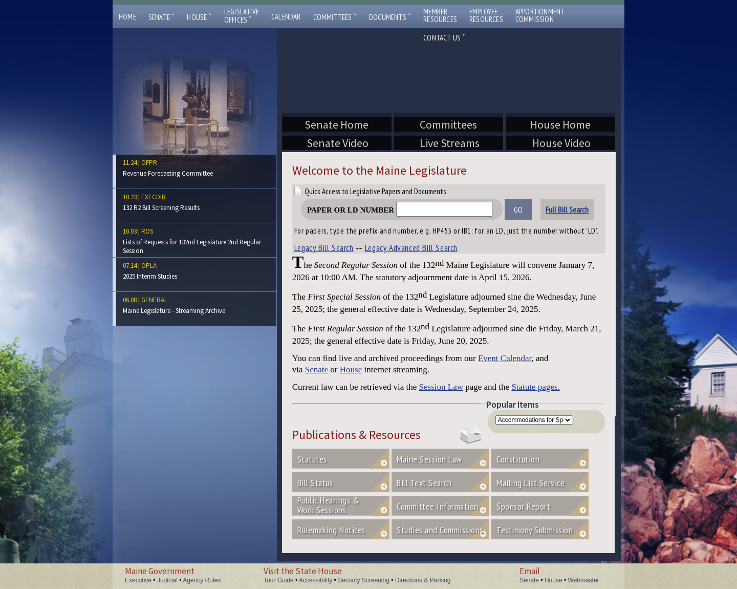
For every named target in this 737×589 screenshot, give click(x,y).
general (154, 300)
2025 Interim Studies (150, 276)
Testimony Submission (534, 530)
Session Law (441, 387)
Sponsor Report (523, 506)
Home (127, 16)
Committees (335, 17)
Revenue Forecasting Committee (168, 173)
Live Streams (448, 143)
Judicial (167, 580)
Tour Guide (279, 580)
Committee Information (438, 506)
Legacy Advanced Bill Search (411, 248)
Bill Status (315, 483)
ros (147, 231)
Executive (138, 580)
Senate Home (336, 124)
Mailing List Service (541, 483)
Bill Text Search (424, 483)
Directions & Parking (423, 580)
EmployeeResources (486, 15)
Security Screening (363, 580)
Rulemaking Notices (331, 530)
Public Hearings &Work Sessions (328, 505)
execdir (153, 197)
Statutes (312, 459)
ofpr (149, 162)
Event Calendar (505, 358)
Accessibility (315, 580)
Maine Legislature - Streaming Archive (174, 310)
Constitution (517, 459)
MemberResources (440, 15)
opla (149, 265)
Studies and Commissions (440, 530)
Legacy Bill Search (324, 248)
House (199, 17)
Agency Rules (202, 580)
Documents (390, 17)
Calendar (286, 16)
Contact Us (444, 37)
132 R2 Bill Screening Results (161, 207)
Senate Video (337, 143)
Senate (161, 17)
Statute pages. (535, 387)
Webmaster (583, 580)
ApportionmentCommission (540, 15)
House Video (561, 143)
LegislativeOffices (241, 16)
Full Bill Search (567, 209)
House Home (560, 124)
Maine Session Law (429, 459)
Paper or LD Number (399, 210)
